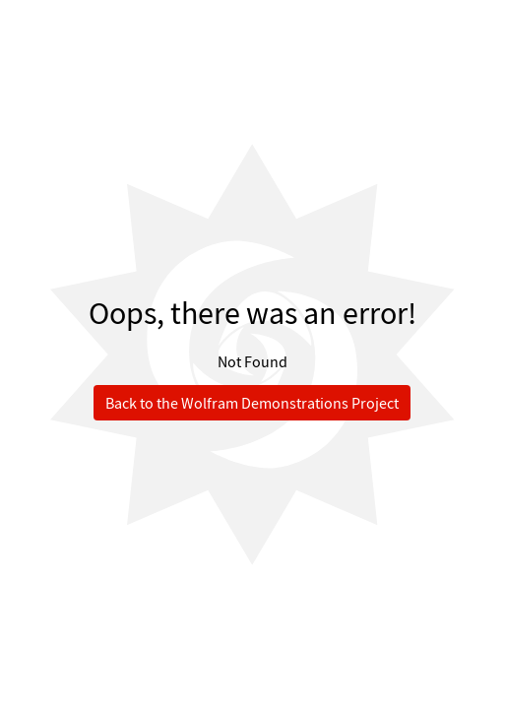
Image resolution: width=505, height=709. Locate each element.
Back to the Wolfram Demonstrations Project (252, 403)
